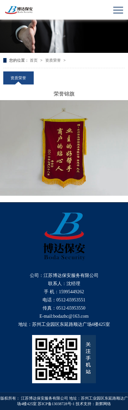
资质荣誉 (53, 60)
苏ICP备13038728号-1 (56, 404)
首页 (34, 60)
